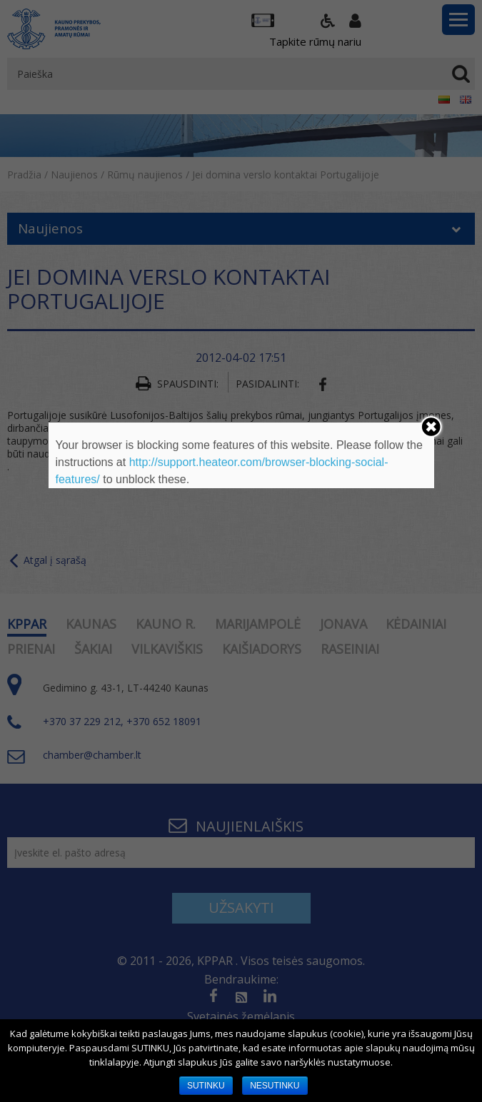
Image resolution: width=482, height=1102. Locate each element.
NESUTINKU (274, 1086)
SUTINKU (206, 1086)
